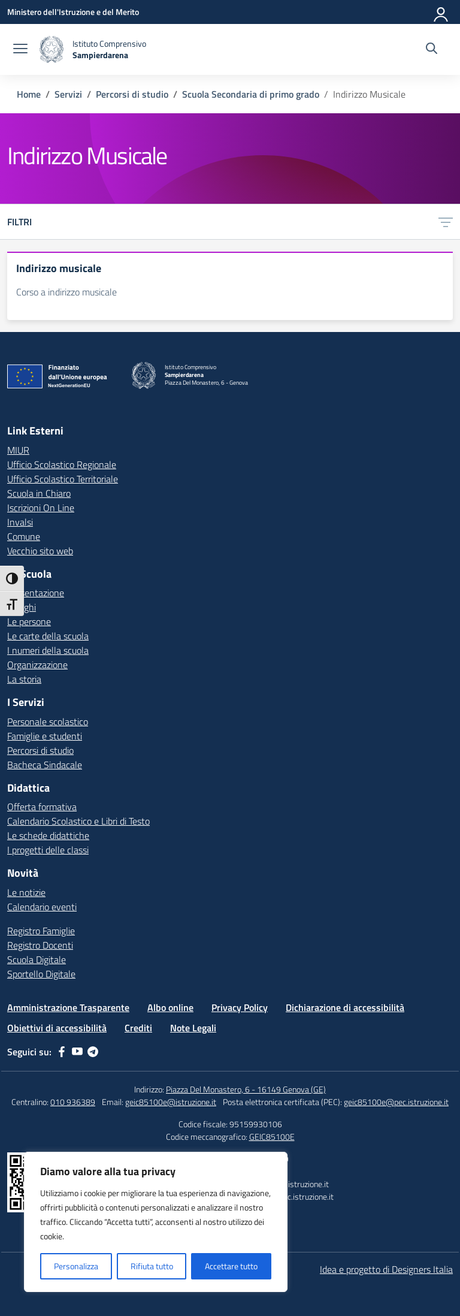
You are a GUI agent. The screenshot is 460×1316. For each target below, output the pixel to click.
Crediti (138, 1028)
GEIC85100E (272, 1136)
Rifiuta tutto (152, 1266)
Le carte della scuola (48, 636)
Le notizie (26, 892)
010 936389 (72, 1101)
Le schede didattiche (48, 835)
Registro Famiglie (41, 930)
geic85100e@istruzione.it (170, 1101)
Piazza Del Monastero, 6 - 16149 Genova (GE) (246, 1089)
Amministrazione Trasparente (68, 1007)
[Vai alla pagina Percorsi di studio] (132, 94)
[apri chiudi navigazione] (20, 50)
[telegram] (92, 1051)
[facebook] (61, 1051)
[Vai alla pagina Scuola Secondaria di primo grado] (250, 94)
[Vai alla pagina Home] (29, 94)
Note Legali (193, 1028)
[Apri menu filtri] (445, 222)
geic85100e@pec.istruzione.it (396, 1101)
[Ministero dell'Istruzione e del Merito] (73, 11)
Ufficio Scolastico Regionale (61, 464)
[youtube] (77, 1051)
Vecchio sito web (40, 551)
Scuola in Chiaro (39, 493)
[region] (156, 1222)
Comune (23, 536)
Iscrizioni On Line (40, 507)
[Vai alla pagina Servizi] (68, 94)
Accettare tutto (231, 1266)
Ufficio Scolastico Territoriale (62, 479)
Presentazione (35, 592)
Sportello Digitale (41, 974)
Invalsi (20, 522)
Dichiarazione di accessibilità (345, 1007)
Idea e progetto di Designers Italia (386, 1269)
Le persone (29, 621)
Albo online (170, 1007)
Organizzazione (37, 664)
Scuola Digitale (36, 959)
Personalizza (76, 1266)
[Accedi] (441, 12)
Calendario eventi (42, 907)
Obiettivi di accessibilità (57, 1028)
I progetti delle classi (48, 850)
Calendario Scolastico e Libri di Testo (78, 821)
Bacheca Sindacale (44, 764)
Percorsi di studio (40, 750)
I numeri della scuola (48, 650)
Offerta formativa (42, 806)
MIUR (18, 450)
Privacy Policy (239, 1007)
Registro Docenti (40, 945)
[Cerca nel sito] (431, 50)
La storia (24, 679)
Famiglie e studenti (44, 736)
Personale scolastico (47, 721)
